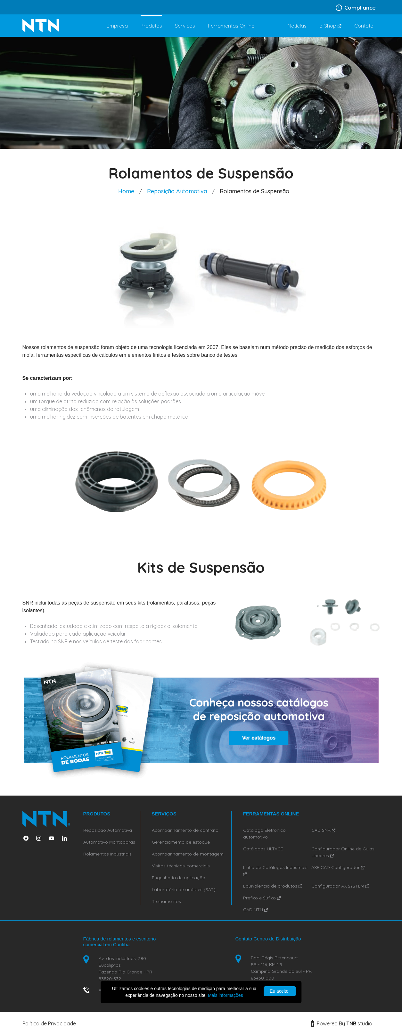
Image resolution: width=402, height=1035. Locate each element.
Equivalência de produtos (272, 886)
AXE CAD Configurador (338, 867)
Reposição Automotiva (177, 191)
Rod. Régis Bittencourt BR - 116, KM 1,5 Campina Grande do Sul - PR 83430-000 (281, 968)
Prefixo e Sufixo (262, 898)
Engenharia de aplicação (178, 878)
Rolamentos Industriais (107, 854)
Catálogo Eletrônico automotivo (264, 833)
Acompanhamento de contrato (185, 830)
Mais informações (225, 995)
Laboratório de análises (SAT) (184, 889)
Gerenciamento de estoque (181, 842)
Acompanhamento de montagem (188, 854)
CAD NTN (255, 910)
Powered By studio (341, 1023)
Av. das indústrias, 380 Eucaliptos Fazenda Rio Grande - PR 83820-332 (125, 968)
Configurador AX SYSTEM (340, 886)
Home (126, 191)
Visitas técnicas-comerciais (181, 866)
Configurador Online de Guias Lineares (342, 852)
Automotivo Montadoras (109, 842)
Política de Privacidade (49, 1023)
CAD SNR (323, 830)
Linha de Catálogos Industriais (275, 870)
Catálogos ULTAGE (263, 849)
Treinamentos (166, 901)
